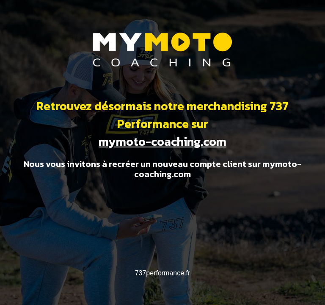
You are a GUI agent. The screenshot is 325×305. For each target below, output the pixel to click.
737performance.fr (162, 273)
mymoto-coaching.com (162, 141)
